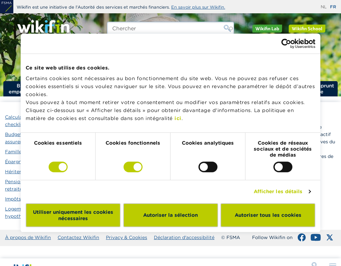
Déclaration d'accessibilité (184, 237)
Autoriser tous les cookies (268, 215)
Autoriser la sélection (170, 215)
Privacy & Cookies (126, 237)
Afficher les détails (278, 191)
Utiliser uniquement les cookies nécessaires (73, 215)
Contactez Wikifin (78, 237)
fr (333, 7)
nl (324, 7)
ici (177, 118)
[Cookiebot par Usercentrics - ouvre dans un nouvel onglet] (286, 44)
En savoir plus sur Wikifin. (198, 7)
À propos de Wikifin (28, 237)
